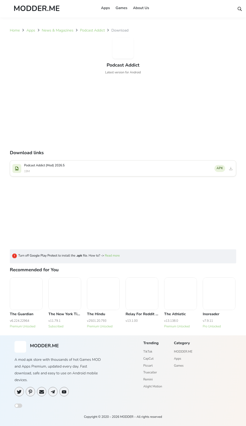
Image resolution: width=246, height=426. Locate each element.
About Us (141, 8)
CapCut (148, 359)
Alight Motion (152, 386)
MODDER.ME (183, 352)
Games (121, 8)
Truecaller (150, 373)
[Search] (239, 8)
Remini (148, 379)
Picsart (148, 366)
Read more (112, 256)
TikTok (147, 352)
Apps (105, 8)
